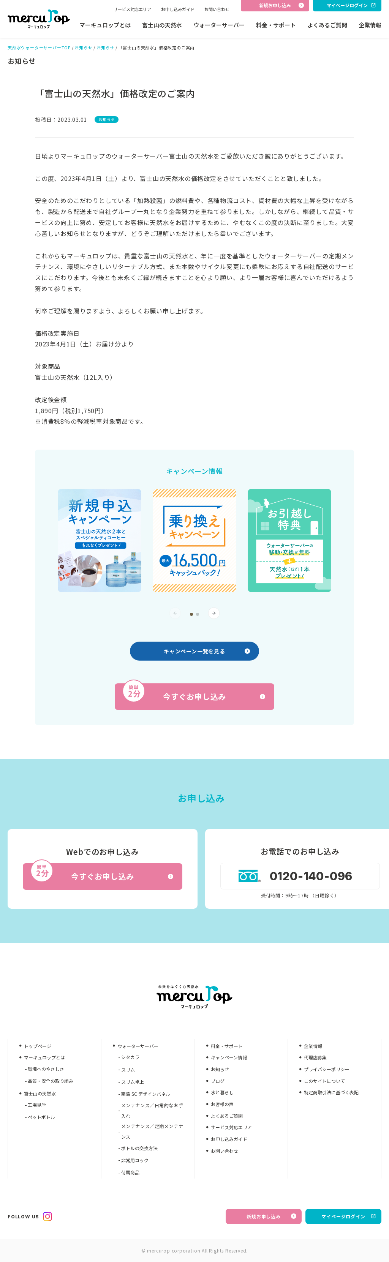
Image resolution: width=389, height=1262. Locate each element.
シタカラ (130, 1057)
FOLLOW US (30, 1216)
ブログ (218, 1081)
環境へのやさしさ (46, 1068)
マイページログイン (348, 1216)
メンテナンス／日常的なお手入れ (152, 1110)
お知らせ (83, 47)
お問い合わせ (216, 9)
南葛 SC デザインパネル (145, 1093)
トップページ (37, 1046)
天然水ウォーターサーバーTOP (39, 47)
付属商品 (130, 1172)
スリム (128, 1069)
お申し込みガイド (177, 9)
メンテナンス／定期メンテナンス (152, 1131)
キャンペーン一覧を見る (207, 651)
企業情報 (370, 25)
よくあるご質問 (327, 25)
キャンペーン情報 (229, 1057)
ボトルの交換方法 (139, 1148)
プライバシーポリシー (326, 1069)
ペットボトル (41, 1117)
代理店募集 (315, 1057)
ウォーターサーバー (219, 25)
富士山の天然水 (162, 25)
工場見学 (37, 1104)
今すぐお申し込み (193, 692)
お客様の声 (222, 1104)
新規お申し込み (271, 1216)
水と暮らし (222, 1092)
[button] (191, 614)
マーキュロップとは (105, 25)
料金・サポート (276, 25)
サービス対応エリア (132, 9)
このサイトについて (324, 1081)
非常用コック (135, 1160)
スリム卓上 (132, 1081)
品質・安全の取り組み (50, 1081)
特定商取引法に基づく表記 (331, 1092)
